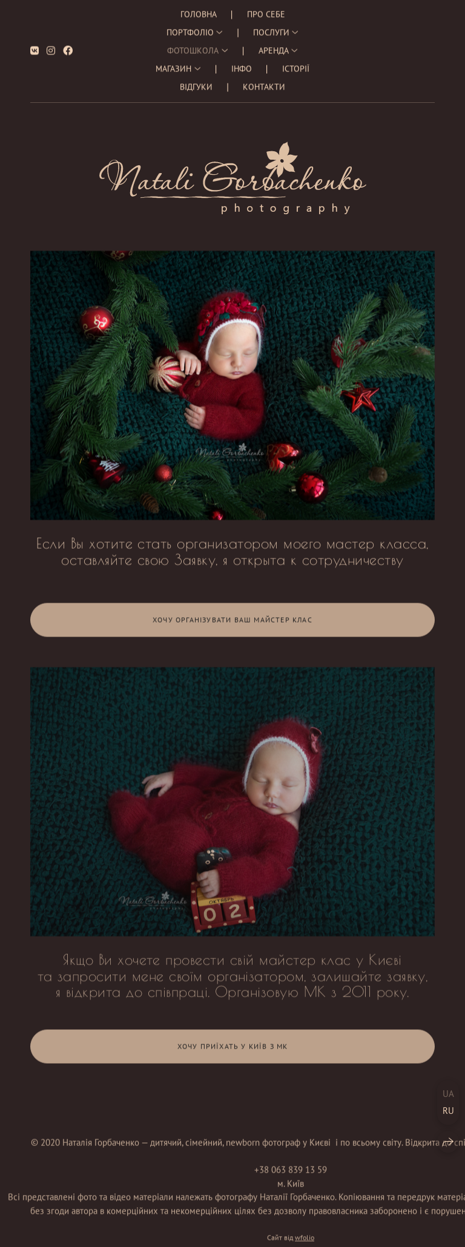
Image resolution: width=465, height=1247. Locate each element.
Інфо (241, 62)
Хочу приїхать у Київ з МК (232, 1051)
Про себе (266, 8)
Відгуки (196, 81)
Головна (198, 8)
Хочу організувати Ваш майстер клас (232, 624)
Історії (295, 62)
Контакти (264, 81)
